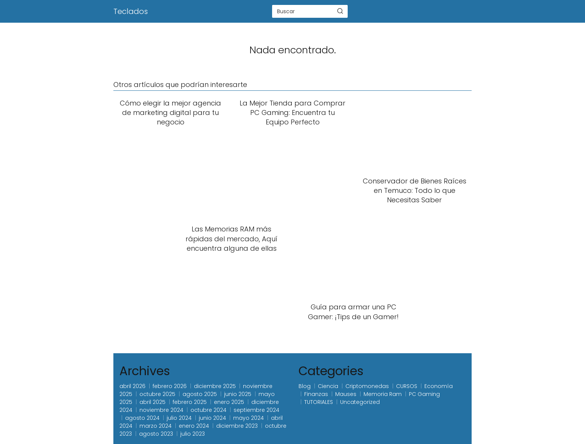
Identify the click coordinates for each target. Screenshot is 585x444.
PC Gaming (424, 394)
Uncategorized (360, 402)
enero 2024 (194, 426)
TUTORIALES (318, 402)
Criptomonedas (367, 386)
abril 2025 (152, 402)
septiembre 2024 (256, 410)
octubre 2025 (157, 394)
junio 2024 (212, 418)
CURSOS (406, 386)
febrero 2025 (190, 402)
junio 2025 (237, 394)
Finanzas (316, 394)
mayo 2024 (248, 418)
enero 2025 (229, 402)
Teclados (130, 11)
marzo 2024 (155, 426)
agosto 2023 (156, 434)
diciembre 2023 (237, 426)
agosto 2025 (200, 394)
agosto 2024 (142, 418)
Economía (438, 386)
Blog (305, 386)
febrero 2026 (170, 386)
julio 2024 (179, 418)
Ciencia (328, 386)
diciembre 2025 (215, 386)
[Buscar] (340, 11)
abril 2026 (132, 386)
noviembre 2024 (161, 410)
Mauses (345, 394)
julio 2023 (192, 434)
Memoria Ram (383, 394)
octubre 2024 (208, 410)
